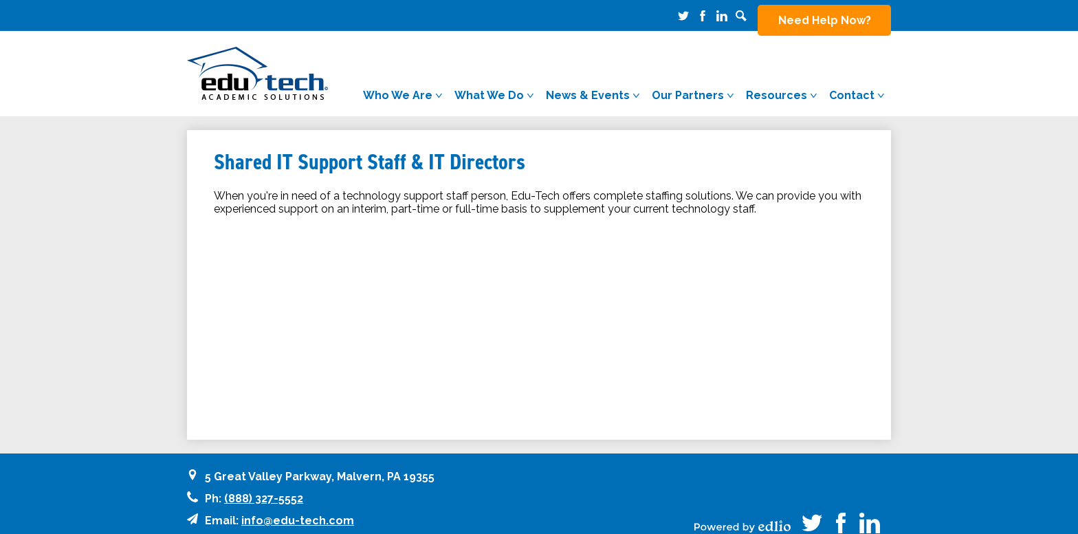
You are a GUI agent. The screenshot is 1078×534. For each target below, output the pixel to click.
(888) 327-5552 (263, 485)
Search (741, 15)
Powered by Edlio (742, 513)
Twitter (683, 15)
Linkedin (721, 15)
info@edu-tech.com (297, 507)
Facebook (702, 15)
